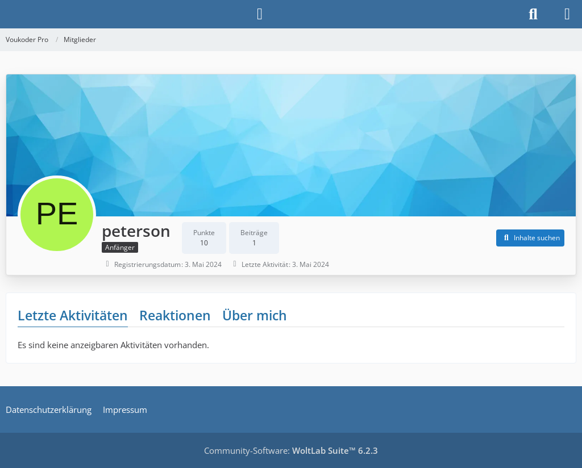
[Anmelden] (259, 14)
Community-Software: (291, 450)
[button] (530, 237)
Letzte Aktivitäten (73, 315)
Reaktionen (175, 315)
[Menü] (567, 14)
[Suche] (533, 14)
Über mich (254, 315)
